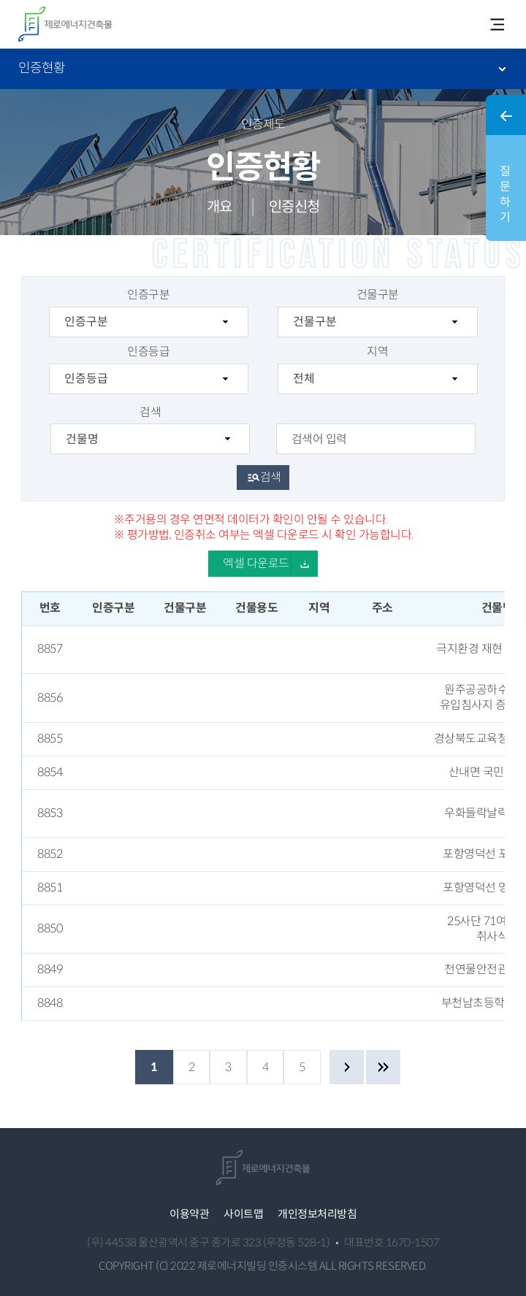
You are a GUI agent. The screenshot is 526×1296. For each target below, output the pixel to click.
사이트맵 (243, 1214)
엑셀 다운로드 (256, 563)
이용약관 (189, 1214)
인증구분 (148, 312)
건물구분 (377, 312)
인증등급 (148, 369)
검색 (150, 430)
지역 (377, 369)
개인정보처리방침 (317, 1214)
